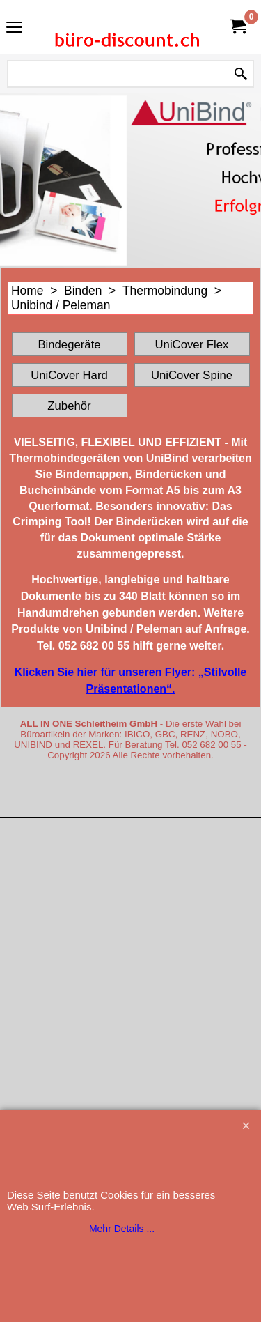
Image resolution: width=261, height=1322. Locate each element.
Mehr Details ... (122, 1228)
